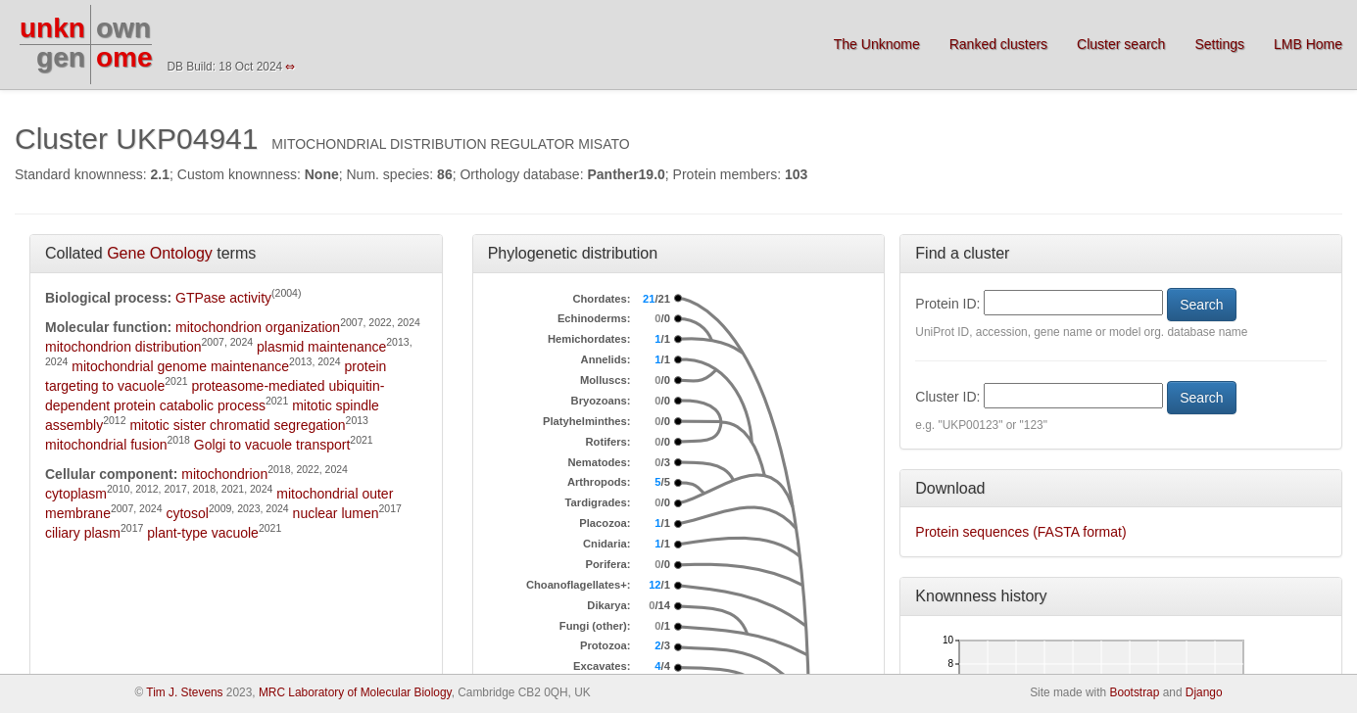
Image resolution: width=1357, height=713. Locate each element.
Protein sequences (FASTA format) (1020, 532)
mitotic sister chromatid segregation (237, 425)
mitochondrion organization (257, 327)
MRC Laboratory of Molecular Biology (355, 692)
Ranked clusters (998, 44)
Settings (1219, 44)
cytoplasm (76, 493)
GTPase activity (223, 298)
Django (1204, 692)
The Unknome (877, 44)
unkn (52, 28)
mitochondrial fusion (106, 444)
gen (60, 57)
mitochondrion (224, 474)
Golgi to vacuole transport (272, 444)
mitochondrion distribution (123, 347)
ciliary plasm (83, 533)
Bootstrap (1134, 692)
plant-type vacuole (203, 533)
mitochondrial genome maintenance (180, 366)
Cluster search (1121, 44)
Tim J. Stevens (184, 692)
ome (124, 57)
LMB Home (1308, 44)
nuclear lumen (336, 513)
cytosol (187, 513)
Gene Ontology (160, 253)
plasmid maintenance (321, 347)
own (123, 28)
